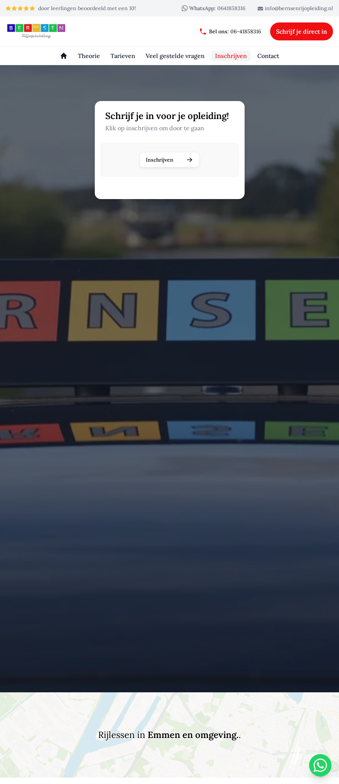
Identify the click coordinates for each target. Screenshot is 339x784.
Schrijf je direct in (301, 31)
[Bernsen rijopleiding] (42, 31)
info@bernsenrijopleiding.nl (295, 8)
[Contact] (268, 56)
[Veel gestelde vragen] (175, 56)
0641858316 (213, 8)
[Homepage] (64, 56)
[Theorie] (89, 56)
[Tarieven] (122, 56)
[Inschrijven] (231, 56)
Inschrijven (169, 160)
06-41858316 (230, 31)
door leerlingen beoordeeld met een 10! (70, 8)
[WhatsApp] (320, 765)
